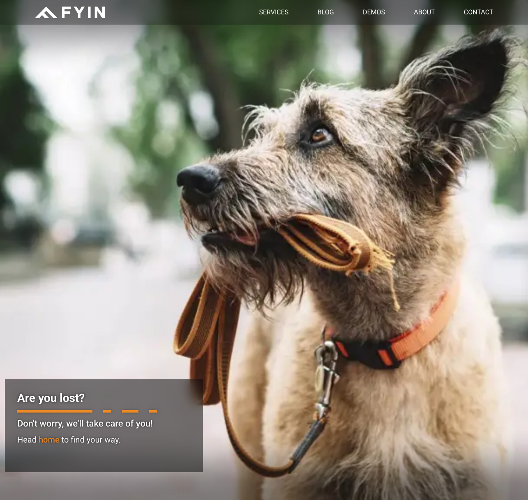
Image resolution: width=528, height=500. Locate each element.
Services (274, 12)
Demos (374, 12)
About (424, 12)
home (49, 440)
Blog (326, 12)
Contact (478, 12)
